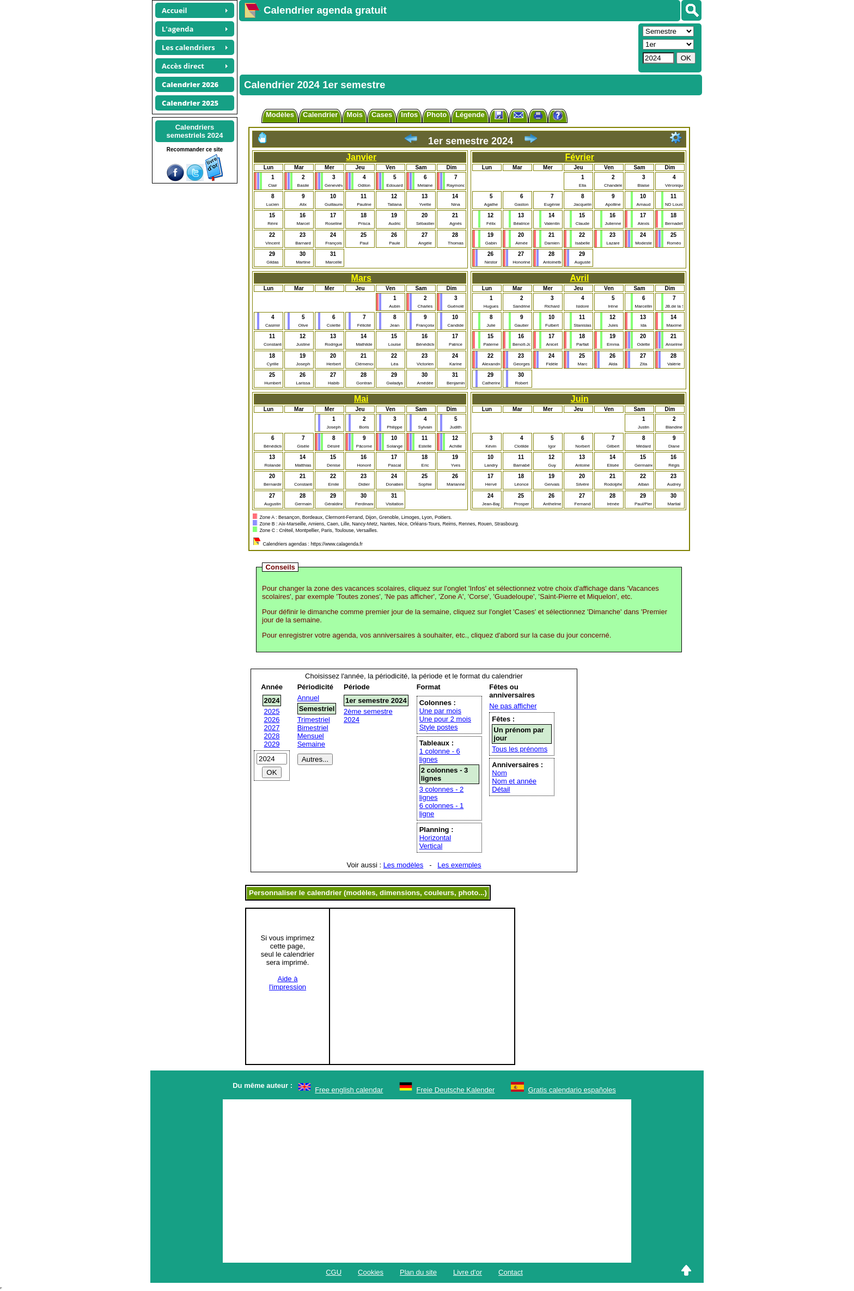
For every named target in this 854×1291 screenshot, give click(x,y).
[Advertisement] (437, 46)
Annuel (308, 698)
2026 (272, 719)
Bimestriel (312, 728)
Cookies (370, 1272)
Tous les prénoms (519, 749)
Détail (501, 789)
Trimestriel (313, 719)
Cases (381, 115)
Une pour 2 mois (445, 719)
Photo (436, 115)
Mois (354, 115)
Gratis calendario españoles (572, 1090)
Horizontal (435, 838)
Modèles (280, 115)
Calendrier (320, 115)
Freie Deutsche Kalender (456, 1090)
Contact (510, 1272)
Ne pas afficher (512, 706)
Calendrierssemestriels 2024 (194, 131)
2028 (272, 736)
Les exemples (459, 865)
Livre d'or (467, 1272)
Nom (499, 773)
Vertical (431, 846)
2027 (272, 728)
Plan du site (418, 1272)
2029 (272, 744)
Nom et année (514, 781)
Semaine (311, 744)
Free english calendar (349, 1090)
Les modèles (403, 865)
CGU (333, 1272)
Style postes (438, 727)
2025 (272, 711)
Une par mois (440, 711)
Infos (409, 115)
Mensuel (310, 736)
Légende (469, 115)
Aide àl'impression (287, 983)
